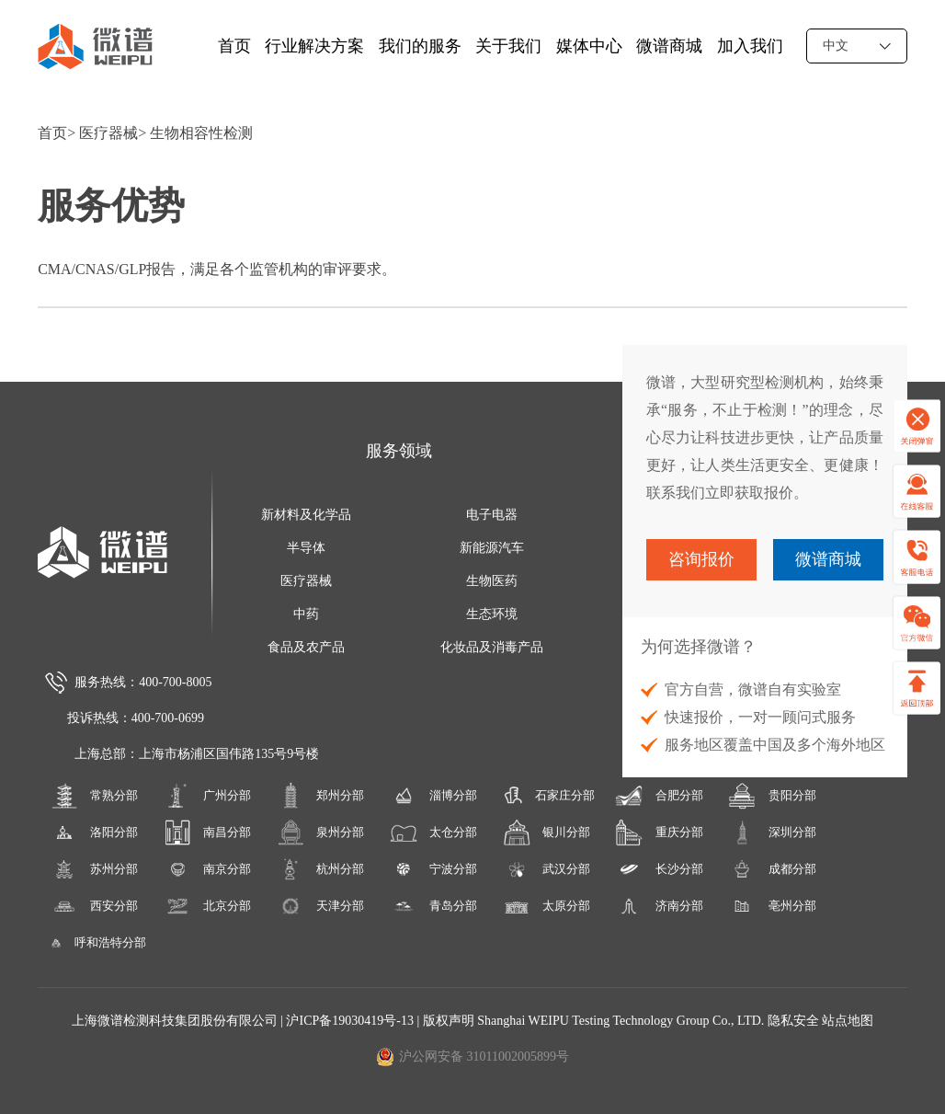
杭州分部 (321, 869)
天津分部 (321, 906)
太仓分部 (434, 832)
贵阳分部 (772, 796)
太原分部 (547, 906)
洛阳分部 (95, 832)
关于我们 (508, 46)
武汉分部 (547, 869)
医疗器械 (108, 133)
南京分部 (208, 869)
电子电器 (492, 515)
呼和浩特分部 (94, 943)
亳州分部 (772, 906)
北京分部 (208, 906)
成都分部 (772, 869)
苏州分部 (95, 869)
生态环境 (492, 614)
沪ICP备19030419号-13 (351, 1021)
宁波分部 (434, 869)
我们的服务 (420, 46)
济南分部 (659, 906)
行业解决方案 (314, 46)
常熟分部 (95, 796)
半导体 (306, 548)
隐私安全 (793, 1021)
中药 (306, 614)
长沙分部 (659, 869)
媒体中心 (589, 46)
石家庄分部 (546, 796)
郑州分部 (321, 796)
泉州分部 (321, 832)
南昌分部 (208, 832)
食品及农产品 (306, 647)
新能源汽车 (492, 548)
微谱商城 (669, 46)
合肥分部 (659, 796)
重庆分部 (659, 832)
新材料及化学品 (306, 515)
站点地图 (847, 1021)
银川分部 (547, 832)
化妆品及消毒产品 (491, 647)
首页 (234, 46)
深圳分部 (772, 832)
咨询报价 (701, 559)
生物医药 (492, 581)
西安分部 (95, 906)
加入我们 (750, 46)
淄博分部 (434, 796)
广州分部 (208, 796)
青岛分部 (434, 906)
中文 (857, 45)
